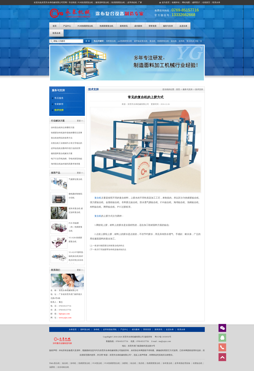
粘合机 (133, 363)
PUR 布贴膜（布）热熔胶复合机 (75, 227)
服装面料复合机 (102, 2)
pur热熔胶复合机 (125, 41)
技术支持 (59, 110)
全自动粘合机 (63, 367)
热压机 (141, 363)
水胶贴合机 (197, 363)
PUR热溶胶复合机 (85, 2)
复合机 (152, 41)
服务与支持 (168, 26)
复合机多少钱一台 (194, 41)
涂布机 (182, 41)
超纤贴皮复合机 (141, 41)
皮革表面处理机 (110, 329)
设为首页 (166, 2)
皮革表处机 (132, 2)
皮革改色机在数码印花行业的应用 (65, 148)
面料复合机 (85, 329)
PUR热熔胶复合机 (85, 26)
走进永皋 (183, 26)
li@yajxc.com (64, 314)
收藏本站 (176, 2)
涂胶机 (125, 363)
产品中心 (67, 26)
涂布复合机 (167, 363)
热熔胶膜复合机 (106, 26)
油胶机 (52, 367)
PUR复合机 (97, 363)
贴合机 (174, 41)
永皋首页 (73, 329)
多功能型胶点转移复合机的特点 (110, 245)
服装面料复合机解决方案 (61, 153)
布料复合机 (111, 41)
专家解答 (59, 104)
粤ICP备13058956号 (163, 337)
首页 (55, 26)
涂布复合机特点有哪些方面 (62, 127)
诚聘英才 (196, 2)
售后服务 (59, 98)
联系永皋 (216, 2)
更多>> (80, 121)
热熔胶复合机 (163, 41)
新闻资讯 (124, 26)
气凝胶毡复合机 (75, 179)
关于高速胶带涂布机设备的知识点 (111, 249)
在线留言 (206, 2)
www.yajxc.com (65, 317)
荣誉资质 (152, 26)
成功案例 (138, 26)
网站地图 (186, 2)
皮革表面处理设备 (182, 363)
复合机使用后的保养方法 (61, 138)
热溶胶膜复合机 (118, 2)
